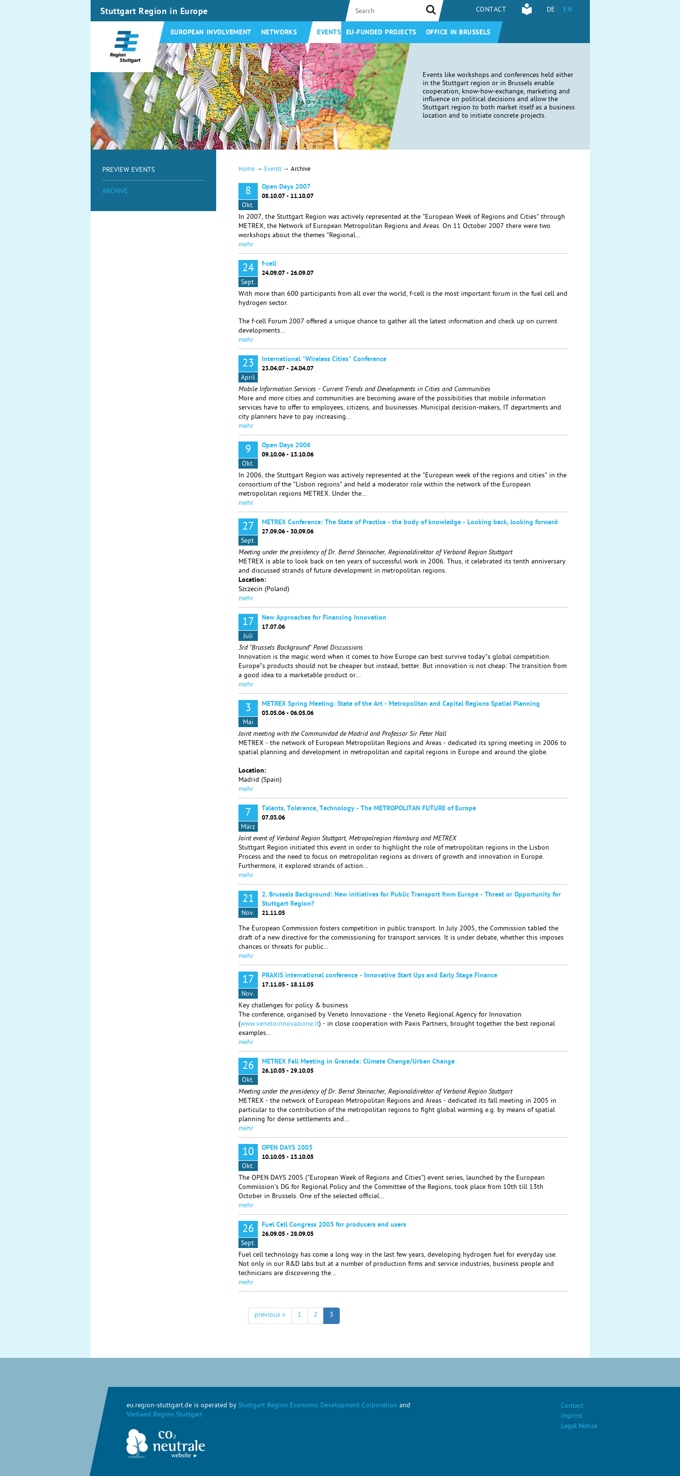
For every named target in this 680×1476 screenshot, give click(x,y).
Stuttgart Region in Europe (154, 12)
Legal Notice (579, 1427)
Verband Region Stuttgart (165, 1415)
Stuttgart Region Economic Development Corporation (317, 1406)
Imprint (572, 1417)
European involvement (211, 33)
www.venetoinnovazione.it (279, 1024)
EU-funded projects (381, 33)
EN (567, 10)
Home (246, 169)
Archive (115, 192)
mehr (245, 245)
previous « (269, 1315)
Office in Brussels (458, 33)
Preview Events (128, 171)
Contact (491, 10)
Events (329, 33)
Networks (279, 33)
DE (551, 10)
